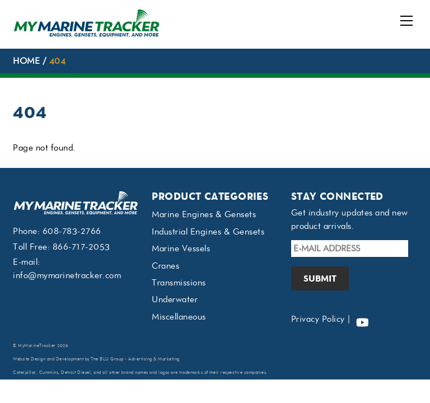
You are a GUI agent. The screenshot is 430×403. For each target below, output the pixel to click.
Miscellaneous (179, 316)
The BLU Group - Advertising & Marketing (135, 359)
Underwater (175, 299)
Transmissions (179, 282)
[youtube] (362, 319)
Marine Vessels (181, 248)
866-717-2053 (81, 246)
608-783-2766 (72, 231)
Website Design (29, 359)
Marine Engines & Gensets (204, 214)
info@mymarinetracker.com (67, 275)
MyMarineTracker (37, 346)
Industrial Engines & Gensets (208, 231)
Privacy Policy (318, 319)
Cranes (165, 265)
